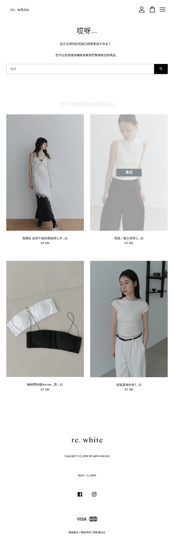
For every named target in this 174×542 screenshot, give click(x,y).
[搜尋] (80, 69)
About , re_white (87, 475)
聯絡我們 (86, 532)
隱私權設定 (99, 532)
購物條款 (74, 532)
